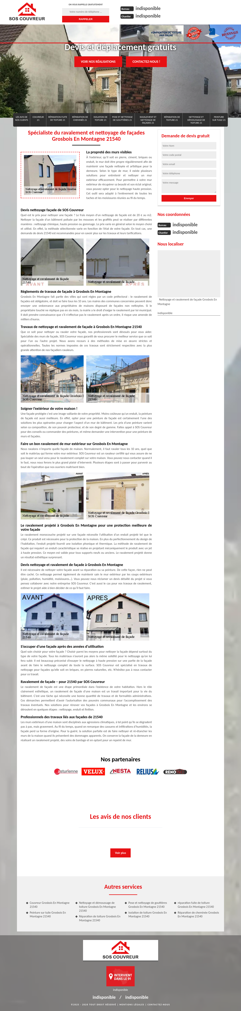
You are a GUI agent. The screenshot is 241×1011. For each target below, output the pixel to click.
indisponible (148, 8)
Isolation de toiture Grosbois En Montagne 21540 (147, 914)
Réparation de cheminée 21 (80, 118)
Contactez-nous (159, 1004)
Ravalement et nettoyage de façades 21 (148, 119)
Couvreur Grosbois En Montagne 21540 (49, 905)
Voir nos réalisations (98, 62)
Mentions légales (132, 1004)
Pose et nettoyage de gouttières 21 (122, 118)
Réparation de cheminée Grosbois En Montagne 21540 (198, 914)
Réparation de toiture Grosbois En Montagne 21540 (99, 918)
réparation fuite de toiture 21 (57, 118)
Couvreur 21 (38, 118)
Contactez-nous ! (146, 62)
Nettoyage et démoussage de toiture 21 (196, 119)
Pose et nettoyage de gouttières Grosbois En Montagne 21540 (147, 905)
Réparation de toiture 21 (172, 118)
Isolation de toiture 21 (101, 118)
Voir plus (120, 853)
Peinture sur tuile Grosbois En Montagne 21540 (48, 914)
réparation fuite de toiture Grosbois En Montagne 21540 (196, 905)
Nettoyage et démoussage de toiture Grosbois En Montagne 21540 (97, 906)
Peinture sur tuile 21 (219, 118)
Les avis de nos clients (21, 118)
